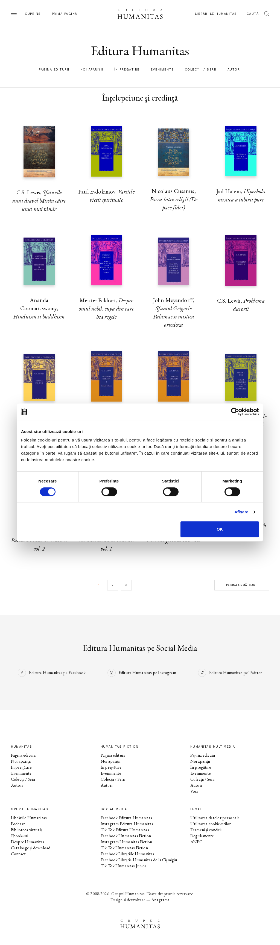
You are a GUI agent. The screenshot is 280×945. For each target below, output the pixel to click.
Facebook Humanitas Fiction (126, 836)
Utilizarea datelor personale (215, 818)
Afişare (241, 512)
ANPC (196, 842)
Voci (194, 791)
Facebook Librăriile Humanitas (127, 854)
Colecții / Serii (201, 69)
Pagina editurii (54, 69)
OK (220, 529)
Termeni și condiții (205, 830)
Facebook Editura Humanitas (126, 818)
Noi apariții (91, 69)
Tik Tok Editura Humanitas (125, 830)
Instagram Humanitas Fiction (126, 842)
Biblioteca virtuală (26, 830)
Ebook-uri (19, 836)
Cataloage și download (30, 848)
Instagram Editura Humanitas (127, 824)
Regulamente (202, 836)
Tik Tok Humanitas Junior (124, 866)
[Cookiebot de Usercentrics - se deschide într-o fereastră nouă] (235, 412)
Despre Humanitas (27, 842)
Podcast (18, 824)
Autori (234, 69)
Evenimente (162, 69)
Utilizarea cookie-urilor (210, 824)
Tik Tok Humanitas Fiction (124, 848)
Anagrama (160, 900)
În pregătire (127, 69)
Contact (18, 854)
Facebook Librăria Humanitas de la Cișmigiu (139, 860)
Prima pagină (64, 13)
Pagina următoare (241, 585)
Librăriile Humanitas (216, 13)
